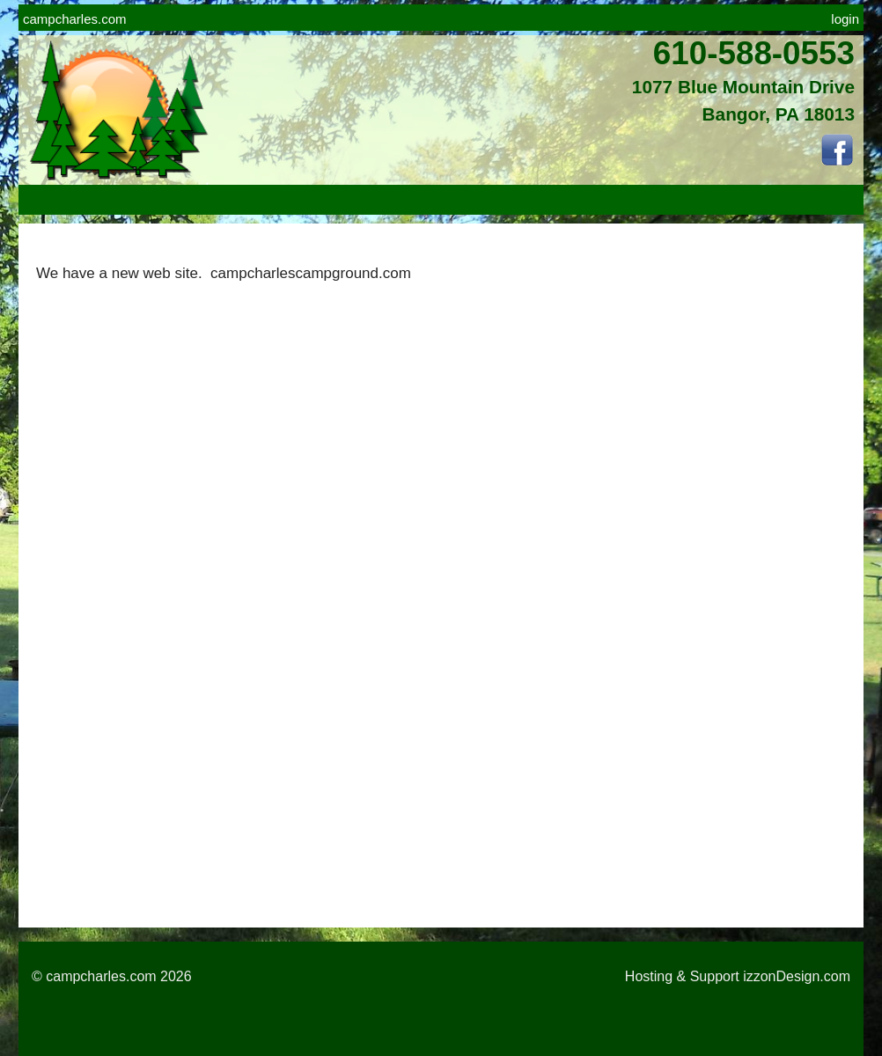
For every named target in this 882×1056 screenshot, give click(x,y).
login (845, 18)
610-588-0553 (754, 53)
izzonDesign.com (796, 976)
